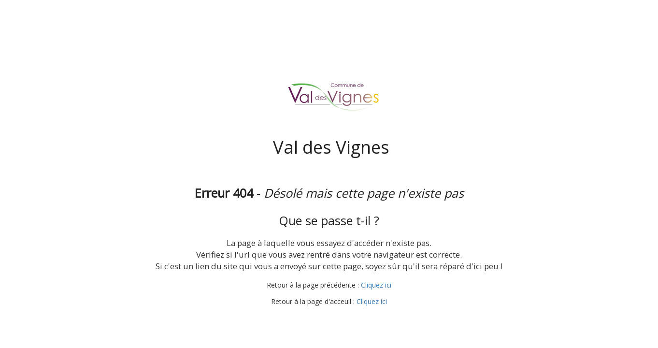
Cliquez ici (376, 285)
